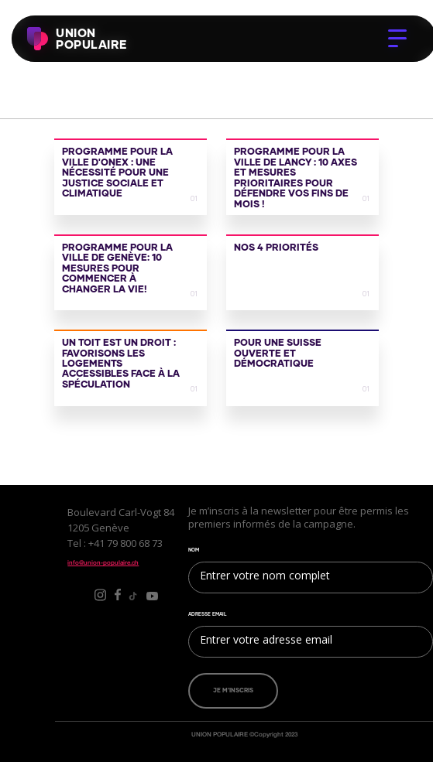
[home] (52, 38)
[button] (397, 38)
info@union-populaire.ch (103, 562)
